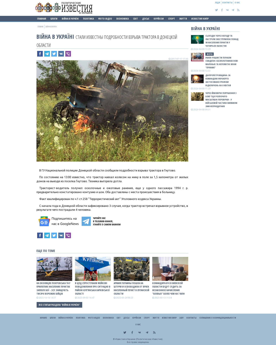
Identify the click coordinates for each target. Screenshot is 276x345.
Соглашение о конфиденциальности (217, 317)
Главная (41, 18)
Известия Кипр (200, 18)
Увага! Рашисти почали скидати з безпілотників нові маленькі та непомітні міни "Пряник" (221, 62)
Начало (43, 317)
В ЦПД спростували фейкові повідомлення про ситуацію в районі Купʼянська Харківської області (92, 288)
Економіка (122, 18)
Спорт (171, 18)
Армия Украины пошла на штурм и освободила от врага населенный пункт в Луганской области (131, 288)
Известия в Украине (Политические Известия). (139, 339)
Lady (181, 317)
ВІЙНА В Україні (70, 18)
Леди (217, 2)
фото (209, 54)
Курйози (159, 18)
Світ (135, 18)
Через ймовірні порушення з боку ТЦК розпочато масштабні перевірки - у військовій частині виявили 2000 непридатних (221, 99)
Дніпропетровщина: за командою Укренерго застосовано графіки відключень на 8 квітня (218, 80)
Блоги (54, 18)
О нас (237, 2)
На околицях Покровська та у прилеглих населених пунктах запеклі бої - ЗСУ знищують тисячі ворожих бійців (53, 288)
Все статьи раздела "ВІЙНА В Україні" (59, 304)
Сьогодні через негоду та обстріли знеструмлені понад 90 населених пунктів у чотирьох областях (221, 40)
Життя (183, 18)
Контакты (227, 2)
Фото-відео (105, 18)
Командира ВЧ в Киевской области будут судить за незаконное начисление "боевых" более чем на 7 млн (168, 288)
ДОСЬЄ (145, 18)
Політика (88, 18)
